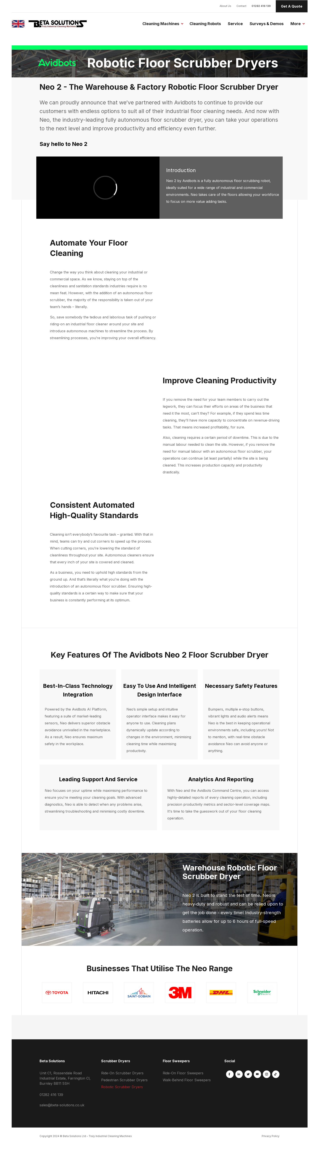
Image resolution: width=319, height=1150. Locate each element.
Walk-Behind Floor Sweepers (187, 1080)
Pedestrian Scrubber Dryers (124, 1080)
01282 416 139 (261, 6)
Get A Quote (291, 6)
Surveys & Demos (267, 23)
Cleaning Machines (160, 23)
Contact (241, 6)
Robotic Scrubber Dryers (122, 1087)
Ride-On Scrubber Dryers (122, 1073)
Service (235, 23)
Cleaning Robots (205, 23)
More (295, 23)
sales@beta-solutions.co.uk (62, 1105)
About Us (225, 6)
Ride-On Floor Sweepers (183, 1073)
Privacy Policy (270, 1136)
